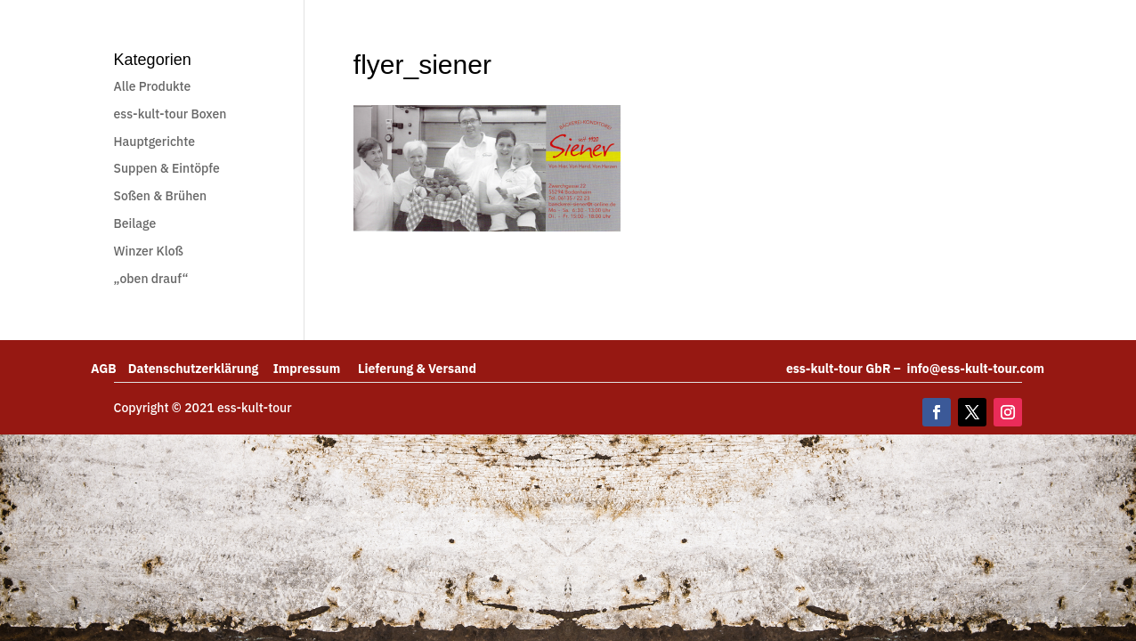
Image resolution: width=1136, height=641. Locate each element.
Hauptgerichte (154, 142)
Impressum (315, 369)
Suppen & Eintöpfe (167, 168)
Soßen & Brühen (160, 196)
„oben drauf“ (151, 279)
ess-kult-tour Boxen (170, 114)
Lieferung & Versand (417, 369)
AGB (109, 369)
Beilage (135, 223)
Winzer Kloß (148, 251)
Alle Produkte (152, 86)
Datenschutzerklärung (200, 369)
